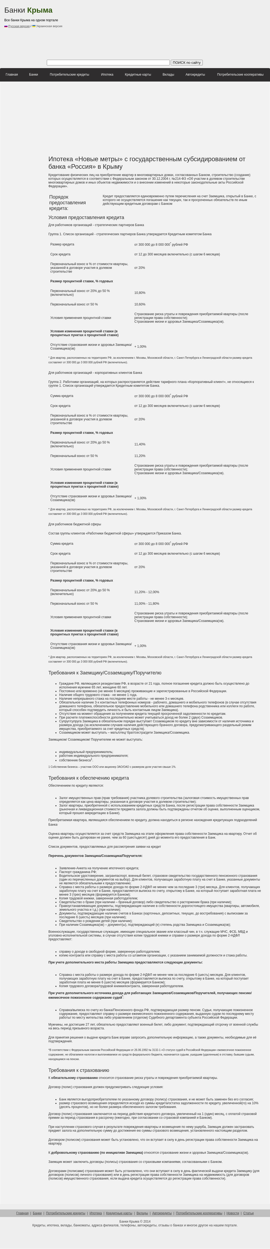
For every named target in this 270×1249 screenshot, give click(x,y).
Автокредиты (195, 74)
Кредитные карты (138, 74)
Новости (232, 1213)
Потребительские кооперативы (240, 74)
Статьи (248, 1213)
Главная (12, 74)
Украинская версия (47, 26)
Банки (28, 10)
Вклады (168, 74)
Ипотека (107, 74)
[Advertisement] (106, 30)
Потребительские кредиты (69, 74)
